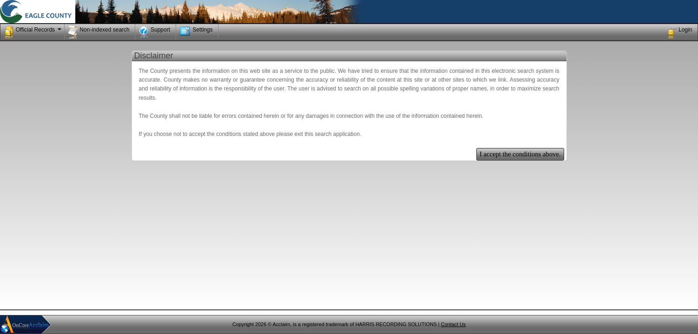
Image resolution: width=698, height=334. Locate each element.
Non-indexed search (98, 32)
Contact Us (453, 324)
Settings (195, 31)
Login (679, 32)
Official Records (33, 32)
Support (154, 32)
